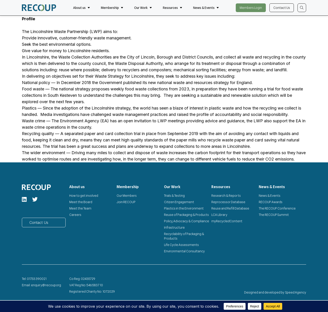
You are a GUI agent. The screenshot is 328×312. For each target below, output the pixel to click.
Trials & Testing (174, 195)
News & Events (206, 8)
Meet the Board (80, 202)
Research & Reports (226, 195)
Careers (75, 215)
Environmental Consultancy (184, 251)
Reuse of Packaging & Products (186, 215)
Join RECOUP (126, 202)
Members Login (251, 8)
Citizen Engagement (179, 202)
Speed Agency (295, 292)
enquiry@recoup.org (46, 285)
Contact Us (281, 8)
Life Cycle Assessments (181, 245)
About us (81, 8)
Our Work (143, 8)
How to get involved (83, 195)
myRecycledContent (226, 221)
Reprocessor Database (228, 202)
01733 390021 (36, 279)
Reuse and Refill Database (230, 208)
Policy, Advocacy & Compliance (186, 221)
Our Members (127, 195)
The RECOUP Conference (277, 208)
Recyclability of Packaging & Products (184, 236)
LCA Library (219, 215)
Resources (172, 8)
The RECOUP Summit (274, 215)
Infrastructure (174, 227)
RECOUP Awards (270, 202)
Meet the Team (80, 208)
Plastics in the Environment (184, 208)
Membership (112, 8)
